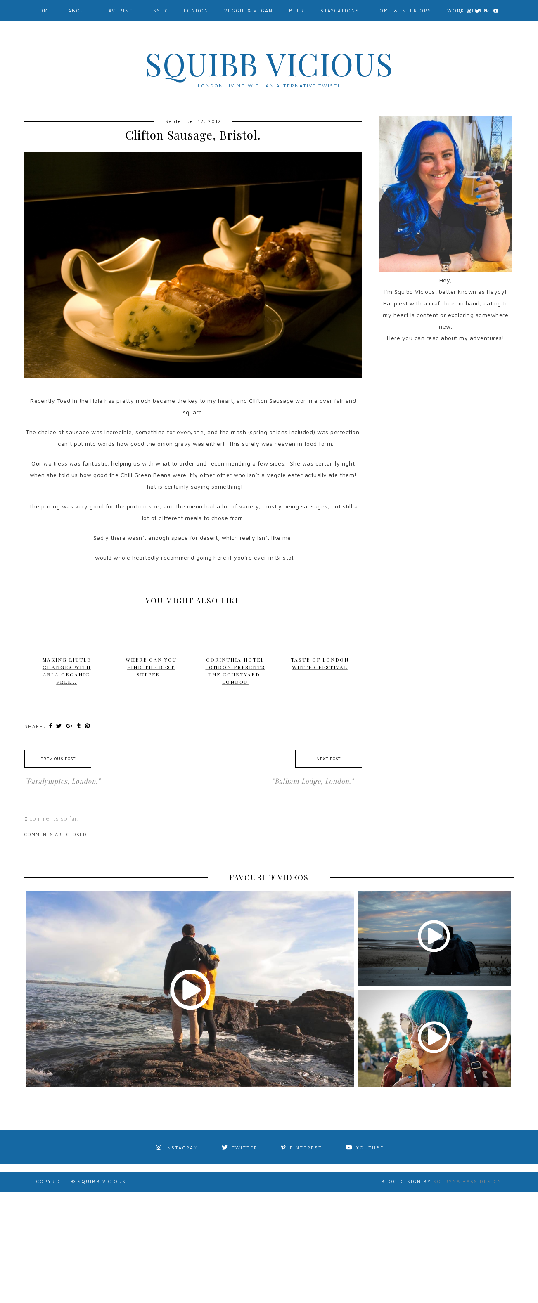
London (196, 10)
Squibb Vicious (269, 63)
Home (43, 10)
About (78, 10)
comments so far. (54, 818)
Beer (296, 10)
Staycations (339, 10)
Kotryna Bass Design (467, 1181)
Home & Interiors (403, 10)
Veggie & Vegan (248, 10)
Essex (158, 10)
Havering (118, 10)
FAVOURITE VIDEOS (269, 877)
